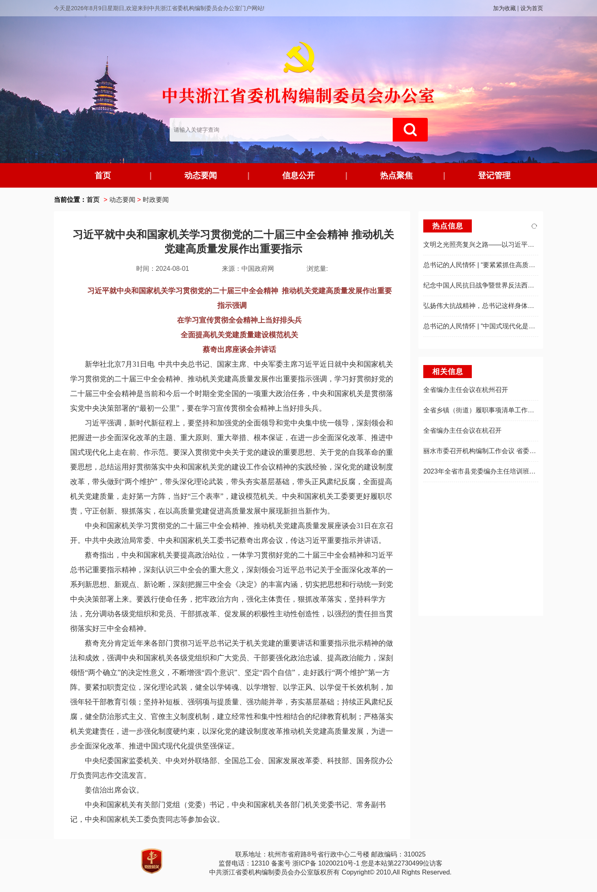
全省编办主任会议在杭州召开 (465, 389)
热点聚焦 (396, 175)
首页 (103, 175)
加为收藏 (504, 8)
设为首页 (531, 8)
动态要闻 (200, 175)
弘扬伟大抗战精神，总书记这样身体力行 (482, 305)
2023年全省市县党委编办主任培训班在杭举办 (489, 471)
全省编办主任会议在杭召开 (462, 430)
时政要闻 (156, 199)
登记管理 (494, 175)
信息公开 (298, 175)
